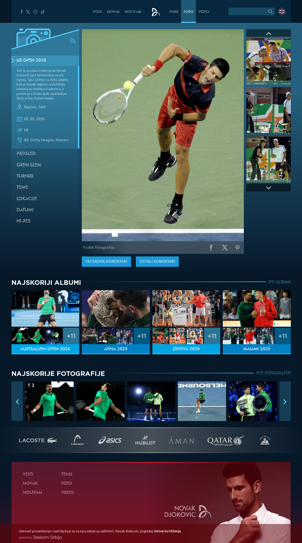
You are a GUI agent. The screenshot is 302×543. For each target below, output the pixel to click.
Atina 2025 (116, 349)
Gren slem (29, 165)
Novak (113, 12)
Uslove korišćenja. (167, 531)
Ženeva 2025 (186, 349)
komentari (106, 261)
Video (203, 12)
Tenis (174, 12)
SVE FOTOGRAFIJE (273, 373)
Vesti (97, 12)
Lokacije (27, 199)
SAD (42, 107)
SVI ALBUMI (279, 282)
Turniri (25, 176)
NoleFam (133, 12)
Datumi (25, 210)
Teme (22, 187)
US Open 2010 (31, 61)
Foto (188, 12)
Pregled (26, 153)
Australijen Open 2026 (45, 349)
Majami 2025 (256, 349)
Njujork (30, 107)
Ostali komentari (157, 261)
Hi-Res (23, 221)
